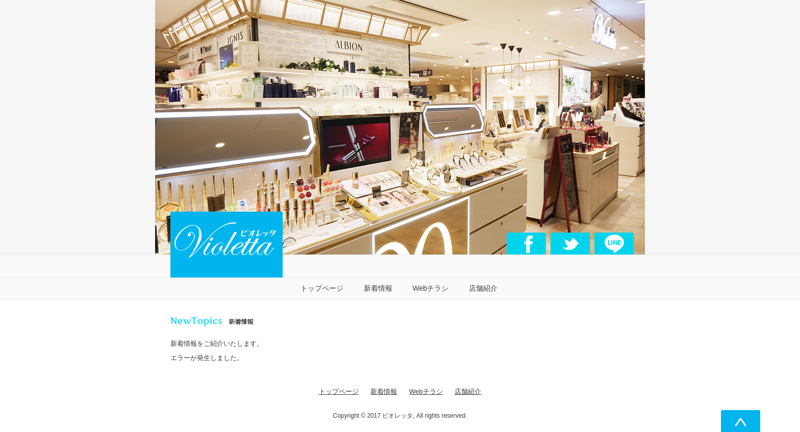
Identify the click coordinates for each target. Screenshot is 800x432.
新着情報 (378, 288)
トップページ (322, 288)
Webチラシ (431, 288)
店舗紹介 (483, 288)
